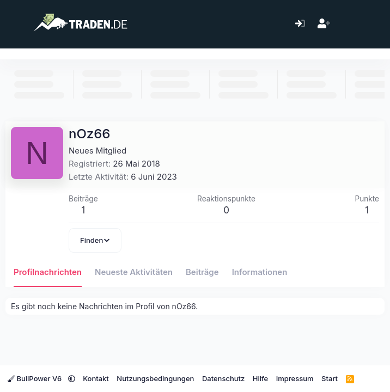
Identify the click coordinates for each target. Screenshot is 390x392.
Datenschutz (223, 378)
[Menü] (15, 24)
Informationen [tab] (260, 272)
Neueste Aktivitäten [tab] (134, 272)
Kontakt (96, 378)
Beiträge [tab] (202, 272)
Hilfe (260, 378)
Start (329, 378)
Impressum (295, 378)
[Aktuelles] (347, 24)
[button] (71, 378)
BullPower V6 (36, 378)
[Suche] (370, 24)
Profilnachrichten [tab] (48, 272)
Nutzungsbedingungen (155, 378)
